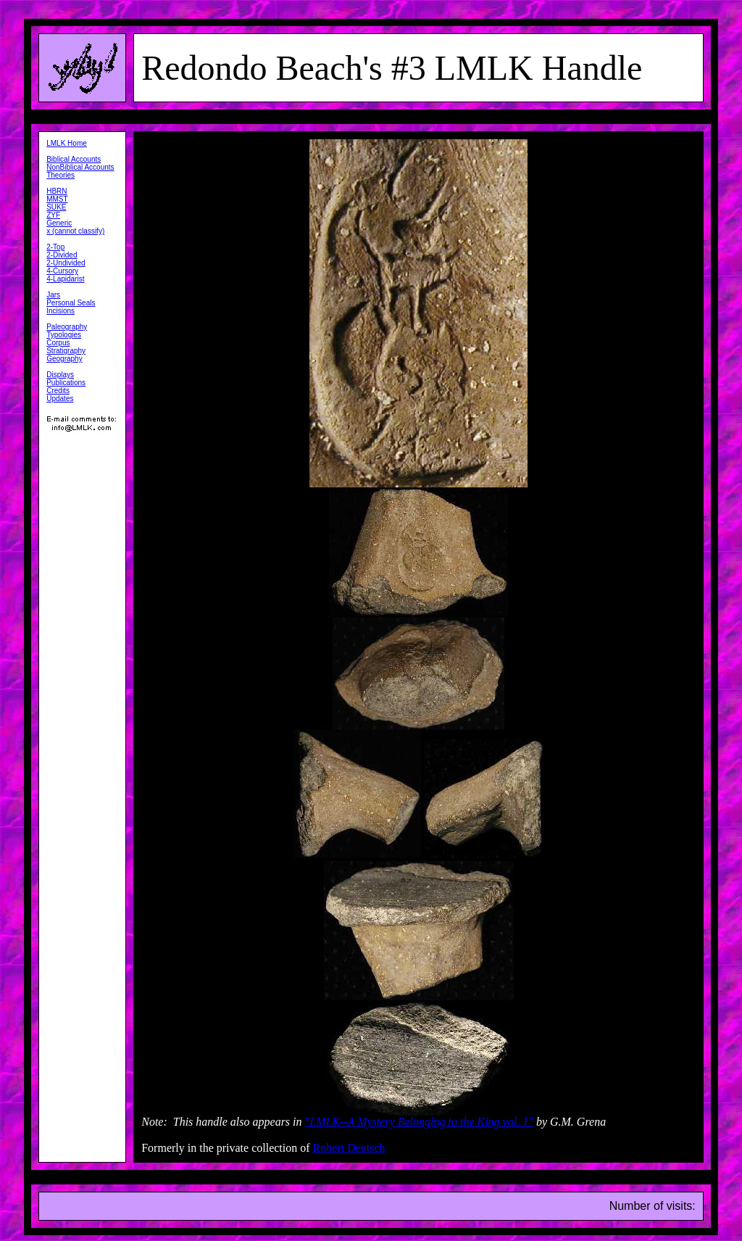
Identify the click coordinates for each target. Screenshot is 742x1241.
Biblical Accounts (73, 159)
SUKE (56, 207)
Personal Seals (70, 303)
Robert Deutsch (349, 1148)
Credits (58, 391)
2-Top (55, 247)
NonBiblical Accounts (80, 167)
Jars (53, 295)
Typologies (63, 335)
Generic (59, 223)
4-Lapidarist (65, 279)
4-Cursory (62, 271)
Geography (64, 359)
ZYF (53, 215)
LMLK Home (66, 143)
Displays (60, 375)
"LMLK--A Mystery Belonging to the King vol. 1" (419, 1122)
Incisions (60, 311)
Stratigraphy (66, 351)
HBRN (56, 191)
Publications (66, 383)
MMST (56, 199)
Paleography (66, 327)
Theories (60, 175)
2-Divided (61, 255)
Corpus (58, 343)
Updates (59, 399)
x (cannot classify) (75, 231)
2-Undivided (65, 263)
